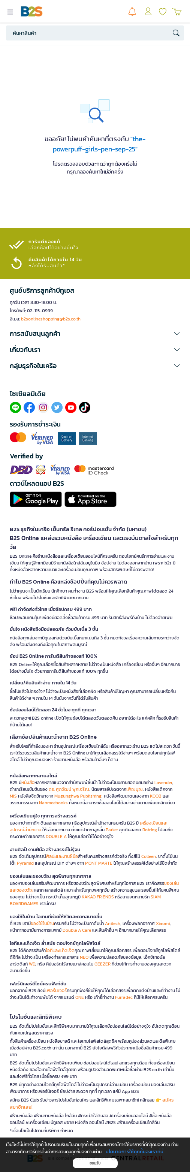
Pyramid (25, 863)
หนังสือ (27, 782)
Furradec (124, 997)
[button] (95, 333)
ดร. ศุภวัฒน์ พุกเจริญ (69, 789)
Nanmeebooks (53, 802)
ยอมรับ (95, 1163)
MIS (13, 796)
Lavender (163, 782)
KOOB (156, 796)
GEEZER (102, 964)
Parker (112, 829)
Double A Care (77, 930)
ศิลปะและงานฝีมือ (62, 856)
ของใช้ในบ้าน (42, 923)
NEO (84, 957)
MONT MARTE (98, 863)
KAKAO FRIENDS (98, 897)
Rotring (149, 829)
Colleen (148, 856)
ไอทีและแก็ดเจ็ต (60, 950)
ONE (79, 997)
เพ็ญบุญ (134, 789)
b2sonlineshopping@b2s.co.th (51, 319)
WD (32, 964)
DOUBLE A (56, 836)
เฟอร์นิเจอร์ (56, 990)
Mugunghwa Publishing (78, 796)
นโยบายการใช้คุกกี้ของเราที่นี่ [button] (134, 1151)
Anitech (112, 923)
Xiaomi (163, 923)
